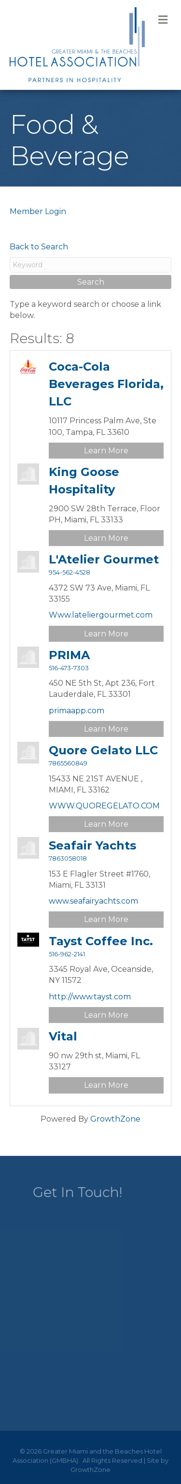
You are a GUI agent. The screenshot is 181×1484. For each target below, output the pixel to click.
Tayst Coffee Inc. (101, 941)
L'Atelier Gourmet (104, 559)
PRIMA (69, 655)
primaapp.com (76, 710)
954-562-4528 (69, 572)
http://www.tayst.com (90, 996)
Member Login (38, 211)
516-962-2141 (67, 954)
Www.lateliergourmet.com (101, 615)
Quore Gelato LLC (103, 750)
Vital (63, 1036)
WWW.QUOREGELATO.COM (104, 805)
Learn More (106, 450)
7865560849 (68, 763)
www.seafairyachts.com (93, 901)
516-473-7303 (69, 668)
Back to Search (39, 246)
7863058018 (68, 858)
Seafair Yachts (92, 845)
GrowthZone (115, 1119)
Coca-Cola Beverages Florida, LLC (106, 384)
